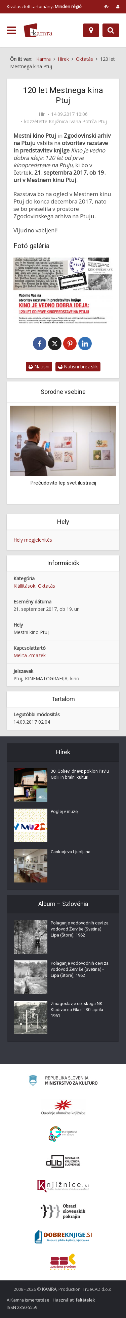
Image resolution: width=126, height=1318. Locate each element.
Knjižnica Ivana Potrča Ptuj (78, 122)
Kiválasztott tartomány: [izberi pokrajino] (44, 6)
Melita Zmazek (29, 655)
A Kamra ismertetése (28, 1300)
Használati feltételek (74, 1300)
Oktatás (46, 586)
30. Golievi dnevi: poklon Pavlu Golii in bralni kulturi (80, 774)
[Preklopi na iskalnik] (110, 30)
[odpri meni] (11, 30)
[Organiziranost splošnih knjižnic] (63, 1107)
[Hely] (91, 30)
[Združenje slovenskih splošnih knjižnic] (63, 1186)
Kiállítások (24, 586)
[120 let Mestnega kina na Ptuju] (63, 290)
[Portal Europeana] (63, 1134)
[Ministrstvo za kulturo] (63, 1081)
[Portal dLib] (63, 1161)
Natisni (39, 366)
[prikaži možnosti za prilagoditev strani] (106, 6)
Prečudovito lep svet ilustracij (63, 483)
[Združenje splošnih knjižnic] (63, 1262)
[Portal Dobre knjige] (63, 1236)
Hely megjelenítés (32, 540)
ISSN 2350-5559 (22, 1307)
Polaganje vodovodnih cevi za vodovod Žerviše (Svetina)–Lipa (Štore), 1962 (80, 929)
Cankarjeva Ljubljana (70, 851)
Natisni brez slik (78, 366)
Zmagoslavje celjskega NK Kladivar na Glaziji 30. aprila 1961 (77, 1009)
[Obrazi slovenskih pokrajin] (63, 1211)
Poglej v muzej (65, 811)
